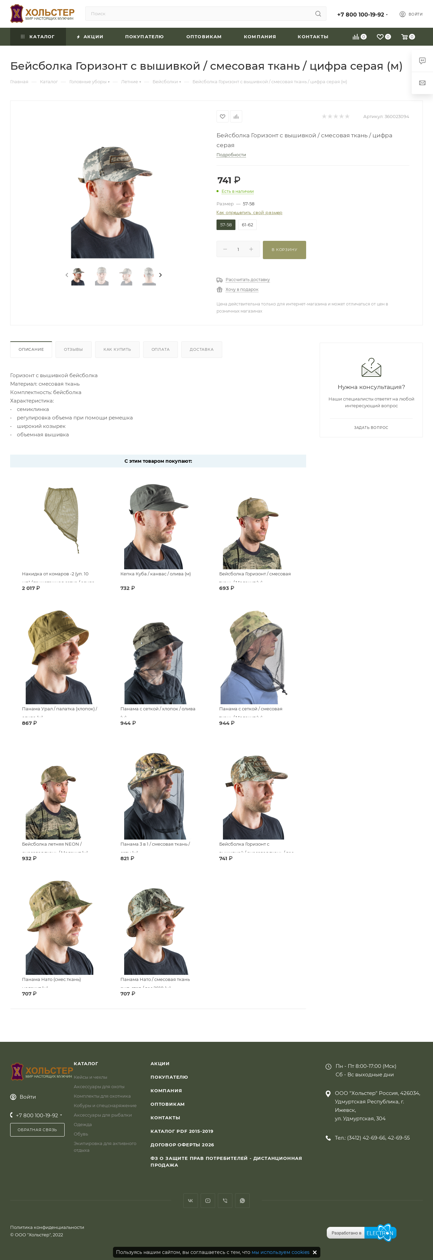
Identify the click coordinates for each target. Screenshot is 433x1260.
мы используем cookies (281, 1252)
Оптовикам (168, 1104)
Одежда (83, 1124)
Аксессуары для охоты (99, 1086)
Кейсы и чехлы (90, 1077)
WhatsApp (242, 1200)
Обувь (81, 1134)
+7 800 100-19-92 (360, 15)
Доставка (201, 349)
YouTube (208, 1200)
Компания (166, 1090)
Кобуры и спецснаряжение (105, 1105)
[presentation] (66, 275)
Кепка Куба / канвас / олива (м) (155, 573)
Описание (31, 349)
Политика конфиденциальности (47, 1227)
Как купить (117, 349)
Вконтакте (190, 1200)
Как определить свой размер (249, 212)
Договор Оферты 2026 (182, 1144)
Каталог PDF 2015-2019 (182, 1131)
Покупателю (169, 1077)
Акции (160, 1063)
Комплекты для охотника (102, 1096)
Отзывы (73, 349)
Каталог (86, 1063)
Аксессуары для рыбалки (103, 1115)
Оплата (161, 349)
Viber (225, 1200)
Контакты (165, 1117)
